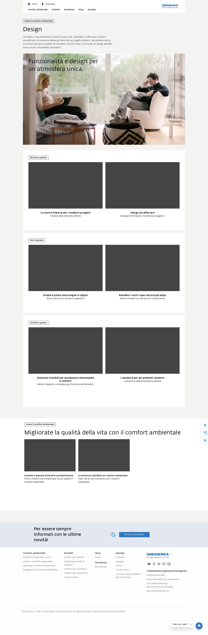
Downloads (101, 567)
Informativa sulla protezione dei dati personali (67, 612)
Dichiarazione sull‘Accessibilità (109, 612)
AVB (38, 612)
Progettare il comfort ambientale (40, 570)
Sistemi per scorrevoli (75, 569)
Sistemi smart (71, 577)
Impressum (27, 612)
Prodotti (56, 10)
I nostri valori (122, 570)
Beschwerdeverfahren (158, 591)
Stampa (120, 562)
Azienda (91, 10)
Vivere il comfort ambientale (38, 562)
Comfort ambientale (38, 10)
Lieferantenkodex (156, 575)
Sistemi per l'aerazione (76, 573)
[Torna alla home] (170, 6)
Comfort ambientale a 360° (37, 557)
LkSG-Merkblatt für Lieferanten (163, 579)
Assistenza (69, 10)
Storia (119, 566)
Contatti (120, 557)
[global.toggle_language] (32, 4)
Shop (81, 10)
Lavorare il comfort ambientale (39, 566)
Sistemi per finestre (74, 557)
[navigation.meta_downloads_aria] (48, 4)
